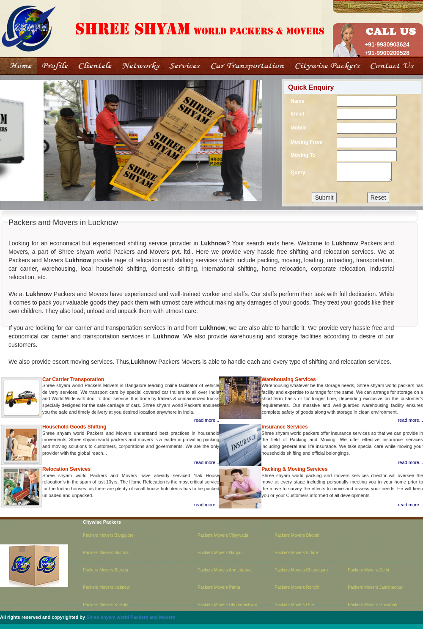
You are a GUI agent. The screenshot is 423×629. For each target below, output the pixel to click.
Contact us (396, 5)
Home (354, 5)
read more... (206, 420)
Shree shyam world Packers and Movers (130, 617)
